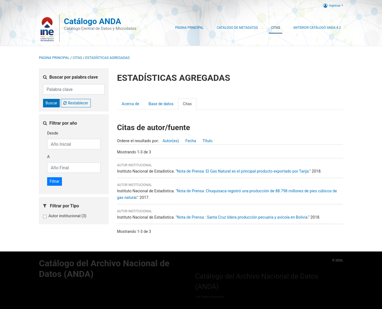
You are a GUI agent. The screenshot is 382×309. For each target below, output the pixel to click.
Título (208, 141)
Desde (52, 133)
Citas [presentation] (187, 104)
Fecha (191, 141)
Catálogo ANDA (92, 21)
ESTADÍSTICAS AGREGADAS (107, 58)
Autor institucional (67, 216)
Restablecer (75, 103)
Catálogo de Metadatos (237, 28)
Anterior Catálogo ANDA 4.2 (317, 28)
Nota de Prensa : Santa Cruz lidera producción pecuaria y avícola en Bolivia (242, 217)
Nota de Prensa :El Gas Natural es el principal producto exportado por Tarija (243, 171)
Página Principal (189, 28)
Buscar (51, 103)
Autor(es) (171, 141)
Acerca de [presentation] (130, 104)
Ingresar (332, 5)
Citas (275, 28)
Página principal (54, 58)
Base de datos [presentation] (161, 104)
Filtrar (54, 181)
